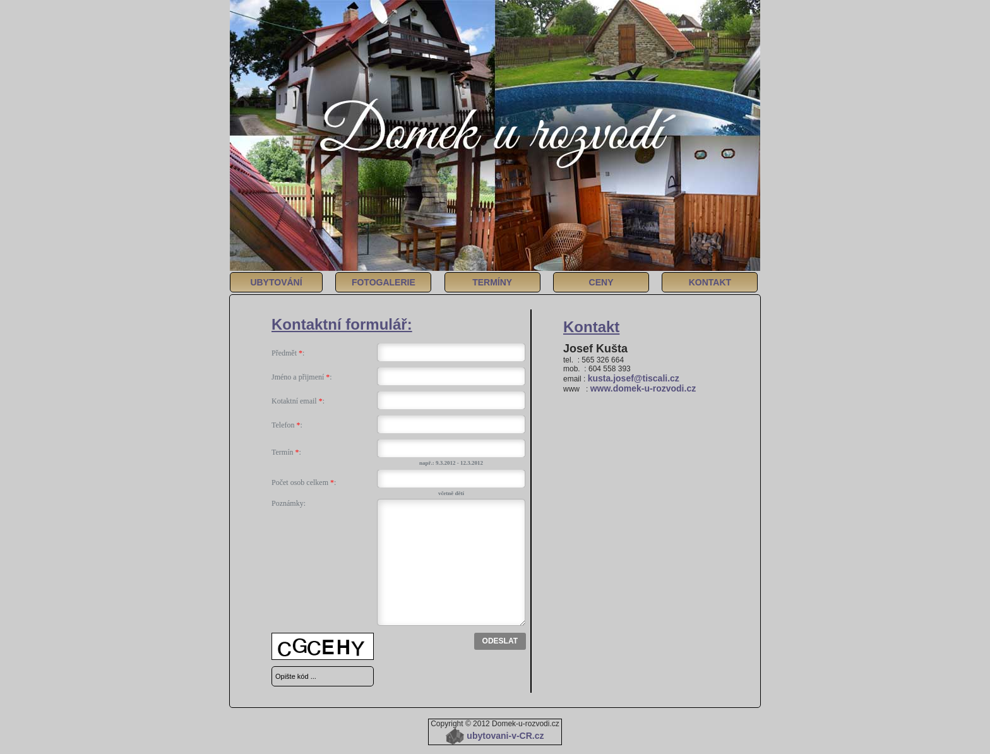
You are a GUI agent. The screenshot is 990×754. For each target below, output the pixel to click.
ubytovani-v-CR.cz (495, 736)
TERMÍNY (492, 282)
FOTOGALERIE (383, 282)
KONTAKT (710, 282)
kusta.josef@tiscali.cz (633, 378)
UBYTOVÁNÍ (276, 282)
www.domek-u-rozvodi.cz (643, 388)
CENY (601, 282)
